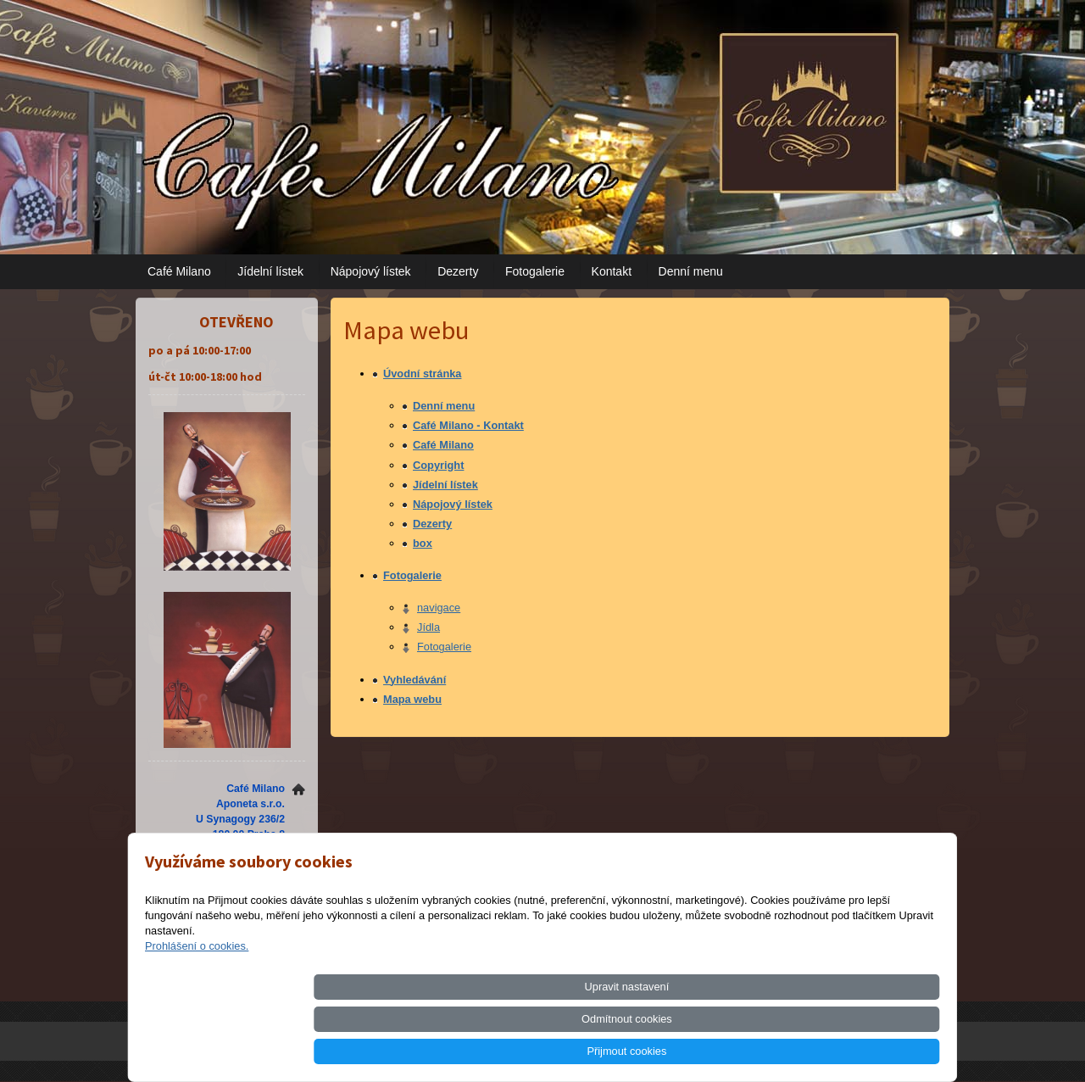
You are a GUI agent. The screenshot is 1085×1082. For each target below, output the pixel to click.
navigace (438, 607)
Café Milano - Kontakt (468, 425)
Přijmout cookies (878, 1051)
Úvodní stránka (422, 373)
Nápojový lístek (371, 271)
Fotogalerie (535, 271)
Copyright (438, 465)
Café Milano (179, 271)
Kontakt (612, 271)
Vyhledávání (414, 679)
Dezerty (457, 271)
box (422, 543)
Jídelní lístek (270, 271)
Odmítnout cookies (749, 1051)
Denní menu (691, 271)
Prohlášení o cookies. (196, 1010)
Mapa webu (412, 699)
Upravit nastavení (621, 1051)
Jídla (428, 627)
